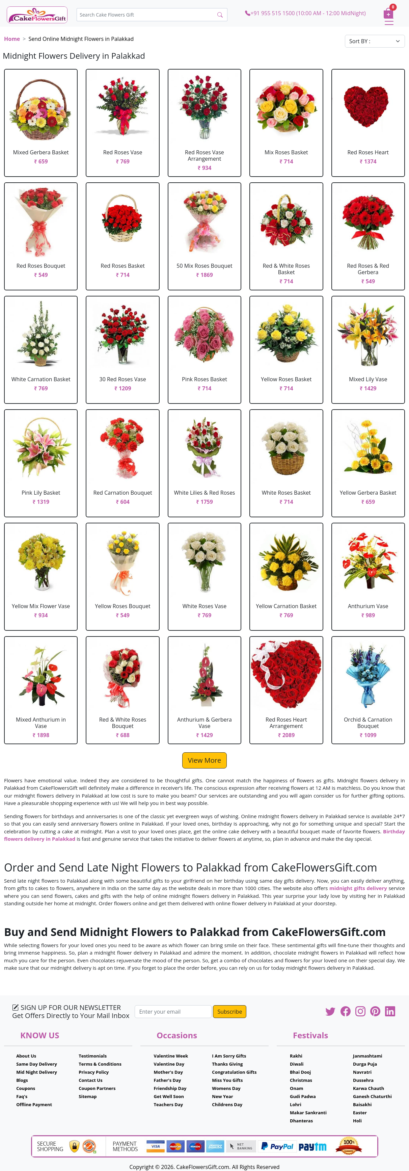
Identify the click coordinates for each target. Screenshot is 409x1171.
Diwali (297, 1064)
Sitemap (88, 1096)
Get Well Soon (169, 1096)
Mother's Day (168, 1072)
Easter (360, 1113)
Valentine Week (171, 1056)
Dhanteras (301, 1121)
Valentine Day (169, 1064)
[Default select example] (375, 41)
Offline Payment (34, 1104)
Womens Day (226, 1088)
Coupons (25, 1088)
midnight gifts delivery (358, 888)
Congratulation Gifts (234, 1072)
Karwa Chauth (368, 1088)
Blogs (22, 1080)
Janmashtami (367, 1056)
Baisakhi (362, 1104)
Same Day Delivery (36, 1064)
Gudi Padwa (303, 1096)
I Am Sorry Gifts (229, 1056)
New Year (222, 1096)
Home (12, 39)
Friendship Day (170, 1088)
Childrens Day (227, 1104)
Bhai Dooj (300, 1072)
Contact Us (90, 1080)
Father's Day (167, 1080)
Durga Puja (365, 1064)
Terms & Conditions (100, 1064)
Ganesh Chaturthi (372, 1096)
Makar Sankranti (308, 1113)
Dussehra (363, 1080)
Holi (357, 1121)
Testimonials (93, 1056)
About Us (26, 1056)
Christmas (301, 1080)
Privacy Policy (94, 1072)
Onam (296, 1088)
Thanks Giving (227, 1064)
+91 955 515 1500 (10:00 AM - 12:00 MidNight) (305, 13)
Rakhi (296, 1056)
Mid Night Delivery (36, 1072)
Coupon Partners (97, 1088)
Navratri (362, 1072)
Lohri (295, 1104)
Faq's (21, 1096)
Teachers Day (168, 1104)
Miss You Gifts (227, 1080)
